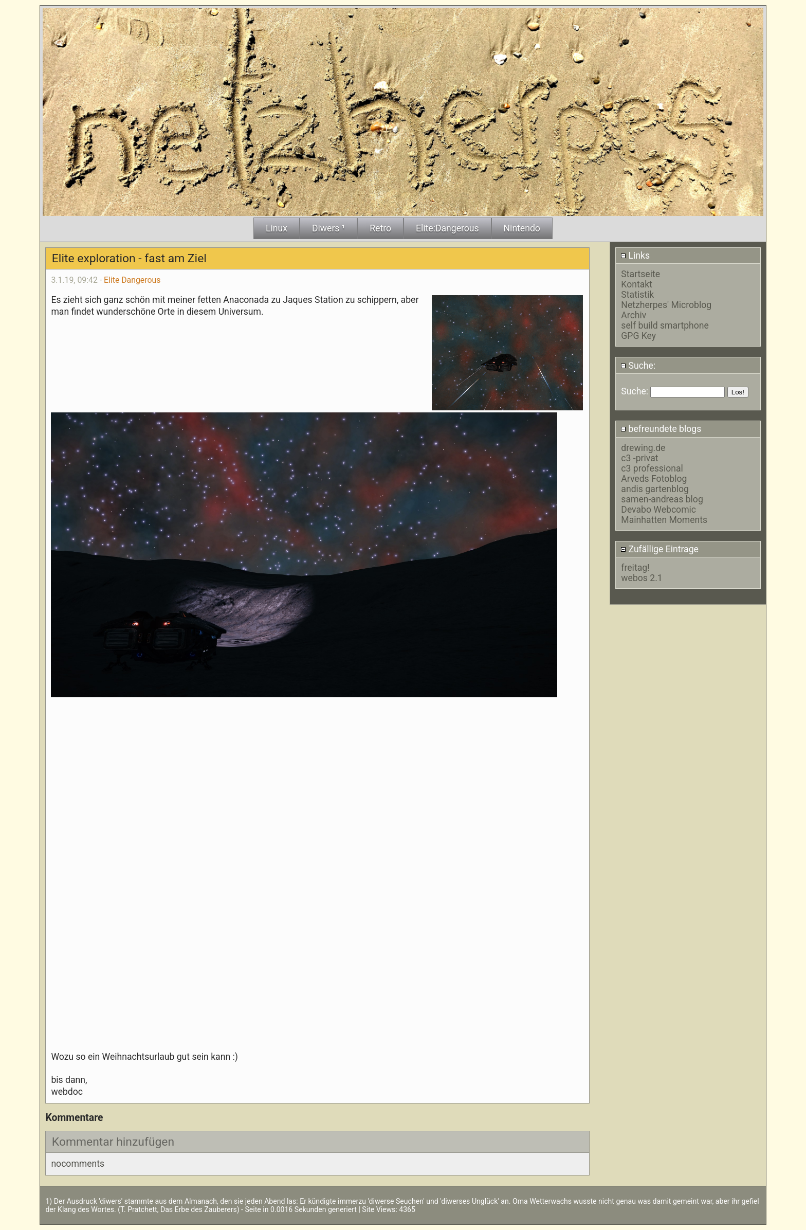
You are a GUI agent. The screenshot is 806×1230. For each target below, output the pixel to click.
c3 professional (652, 468)
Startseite (640, 274)
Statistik (637, 295)
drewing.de (643, 448)
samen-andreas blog (662, 499)
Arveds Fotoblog (654, 479)
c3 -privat (639, 458)
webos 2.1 (641, 578)
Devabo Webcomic (658, 509)
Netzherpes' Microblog (666, 305)
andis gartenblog (655, 489)
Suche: (637, 365)
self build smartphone (664, 325)
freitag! (635, 568)
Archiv (633, 315)
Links (635, 255)
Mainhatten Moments (664, 520)
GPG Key (638, 336)
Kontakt (636, 284)
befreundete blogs (660, 429)
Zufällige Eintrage (659, 549)
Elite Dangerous (132, 280)
